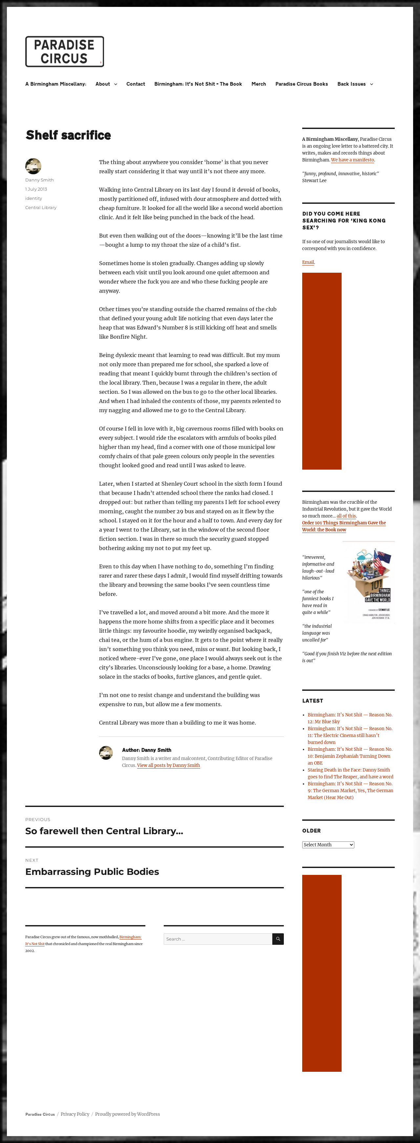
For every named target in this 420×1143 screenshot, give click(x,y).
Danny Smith (39, 179)
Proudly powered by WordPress (127, 1114)
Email (308, 262)
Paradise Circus (40, 1114)
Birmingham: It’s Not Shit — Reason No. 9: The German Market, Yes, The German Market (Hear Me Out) (350, 790)
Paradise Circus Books (301, 84)
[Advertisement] (323, 371)
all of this (346, 516)
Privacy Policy (75, 1114)
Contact (135, 84)
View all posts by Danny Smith (168, 765)
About (102, 84)
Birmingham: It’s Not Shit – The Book (198, 84)
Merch (258, 84)
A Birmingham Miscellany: (55, 84)
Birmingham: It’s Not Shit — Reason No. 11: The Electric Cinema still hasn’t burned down (350, 735)
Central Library (40, 207)
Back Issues (351, 84)
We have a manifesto (352, 160)
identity (33, 198)
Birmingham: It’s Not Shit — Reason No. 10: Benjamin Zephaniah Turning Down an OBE (350, 756)
